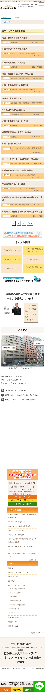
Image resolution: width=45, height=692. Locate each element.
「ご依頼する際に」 (33, 259)
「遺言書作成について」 (11, 259)
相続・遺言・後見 (15, 78)
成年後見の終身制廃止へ (16, 522)
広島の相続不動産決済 (11, 143)
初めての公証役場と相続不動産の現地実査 (20, 159)
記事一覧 (33, 560)
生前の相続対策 (14, 601)
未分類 (10, 581)
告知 (9, 568)
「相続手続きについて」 (11, 250)
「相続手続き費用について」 (33, 268)
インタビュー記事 (14, 593)
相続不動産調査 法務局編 (13, 62)
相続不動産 (13, 42)
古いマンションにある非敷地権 (19, 526)
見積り (28, 690)
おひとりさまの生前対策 (16, 588)
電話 (6, 690)
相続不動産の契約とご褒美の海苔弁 (17, 170)
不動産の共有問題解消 (11, 98)
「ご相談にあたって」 (12, 268)
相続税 (11, 613)
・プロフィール (30, 305)
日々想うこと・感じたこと (18, 53)
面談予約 (17, 690)
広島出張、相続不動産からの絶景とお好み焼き (22, 211)
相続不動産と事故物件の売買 (14, 38)
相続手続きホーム (6, 18)
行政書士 (32, 89)
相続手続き (12, 608)
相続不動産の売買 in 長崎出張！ (16, 85)
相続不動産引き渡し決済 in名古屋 (17, 74)
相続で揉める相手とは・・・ (18, 535)
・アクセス (29, 320)
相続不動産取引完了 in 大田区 (15, 121)
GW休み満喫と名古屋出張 (13, 110)
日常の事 (13, 114)
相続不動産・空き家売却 (16, 605)
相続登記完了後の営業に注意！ (15, 49)
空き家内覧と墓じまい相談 (13, 184)
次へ (30, 223)
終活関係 (11, 622)
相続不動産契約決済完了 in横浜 (16, 132)
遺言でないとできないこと (17, 530)
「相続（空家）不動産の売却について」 (33, 250)
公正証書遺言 (13, 596)
